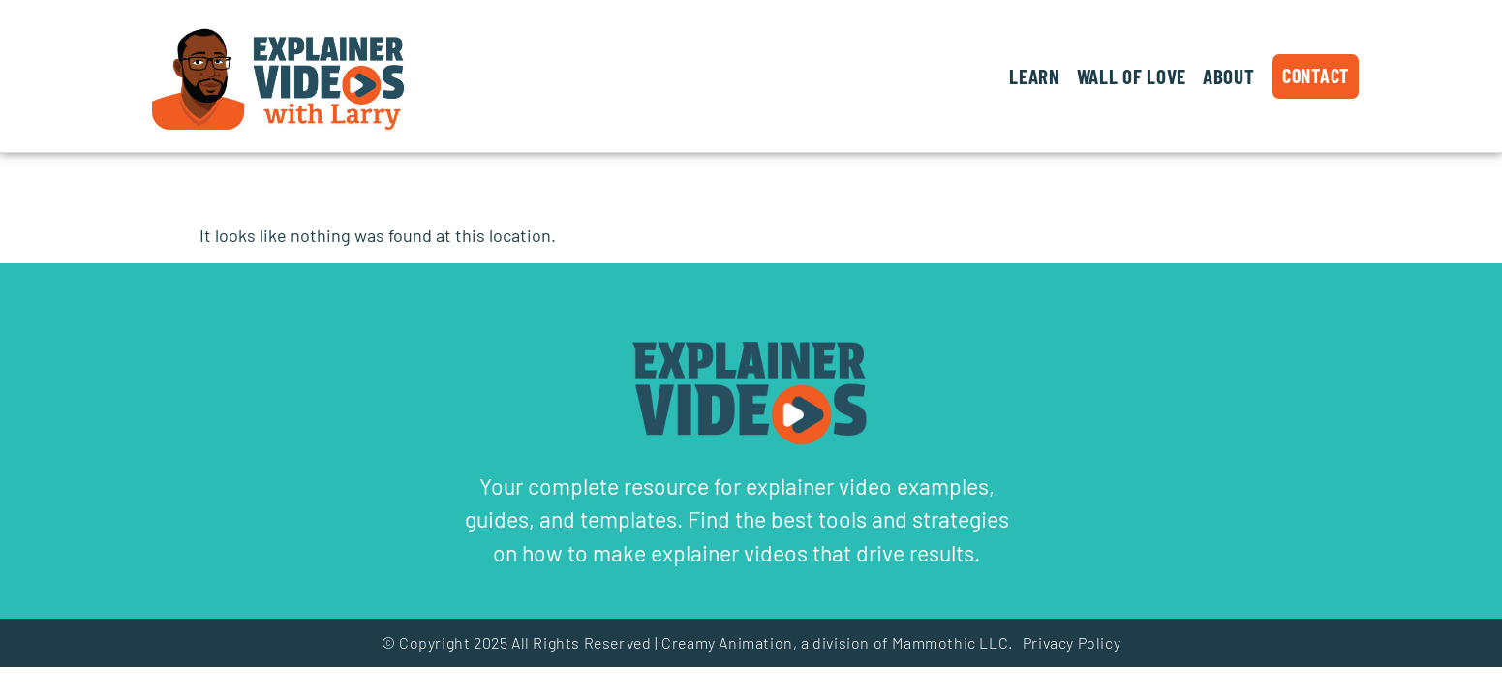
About (1229, 76)
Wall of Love (1131, 76)
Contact (1315, 75)
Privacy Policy (1071, 642)
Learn (1034, 76)
